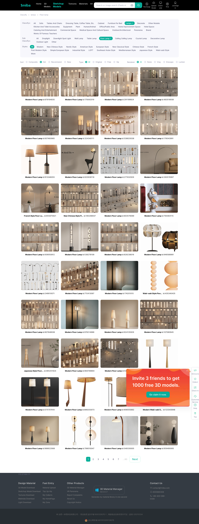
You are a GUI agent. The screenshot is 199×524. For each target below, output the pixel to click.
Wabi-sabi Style (162, 50)
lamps (33, 15)
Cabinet (101, 23)
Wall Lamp (78, 38)
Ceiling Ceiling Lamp (123, 38)
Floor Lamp (106, 38)
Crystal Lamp (141, 38)
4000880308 (157, 492)
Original (99, 62)
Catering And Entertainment (45, 30)
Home (38, 4)
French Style (153, 47)
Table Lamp (92, 38)
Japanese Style (145, 50)
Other (54, 42)
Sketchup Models (58, 5)
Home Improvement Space (129, 27)
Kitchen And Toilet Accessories (47, 27)
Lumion (182, 62)
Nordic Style (71, 47)
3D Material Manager (75, 488)
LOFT (91, 50)
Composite (33, 62)
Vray (159, 62)
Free (109, 62)
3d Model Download (26, 488)
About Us (71, 499)
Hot (44, 62)
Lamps (130, 23)
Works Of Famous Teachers (45, 33)
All (91, 4)
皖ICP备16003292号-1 (97, 514)
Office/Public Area (107, 27)
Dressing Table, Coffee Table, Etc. (80, 23)
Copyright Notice (74, 502)
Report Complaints (74, 495)
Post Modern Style (39, 50)
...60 (125, 459)
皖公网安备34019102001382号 (101, 520)
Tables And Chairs (54, 23)
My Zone (46, 502)
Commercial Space (68, 30)
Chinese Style (138, 47)
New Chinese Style (55, 47)
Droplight (46, 38)
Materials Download (26, 499)
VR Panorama (72, 491)
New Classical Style (120, 47)
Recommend (56, 62)
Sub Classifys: (26, 39)
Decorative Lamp (158, 38)
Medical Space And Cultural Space (94, 30)
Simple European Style (59, 50)
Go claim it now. (158, 394)
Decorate (141, 23)
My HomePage (49, 499)
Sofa (41, 23)
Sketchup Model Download (29, 491)
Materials (83, 4)
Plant (78, 27)
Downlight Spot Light (62, 38)
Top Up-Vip (47, 491)
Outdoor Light (42, 42)
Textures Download (26, 495)
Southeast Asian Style (106, 50)
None (149, 62)
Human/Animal (90, 27)
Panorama (138, 30)
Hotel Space (149, 27)
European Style (102, 47)
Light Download (24, 502)
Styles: (25, 46)
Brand (148, 30)
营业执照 (84, 514)
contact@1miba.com (160, 488)
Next (135, 459)
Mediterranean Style (127, 50)
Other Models (154, 23)
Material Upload (49, 488)
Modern (40, 47)
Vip (117, 62)
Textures (72, 4)
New (69, 62)
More (33, 54)
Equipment (67, 27)
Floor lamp (44, 15)
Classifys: (26, 23)
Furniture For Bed (115, 23)
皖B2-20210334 (136, 514)
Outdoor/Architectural (121, 30)
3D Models (47, 5)
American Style (86, 47)
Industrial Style (78, 50)
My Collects (47, 495)
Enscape (169, 62)
